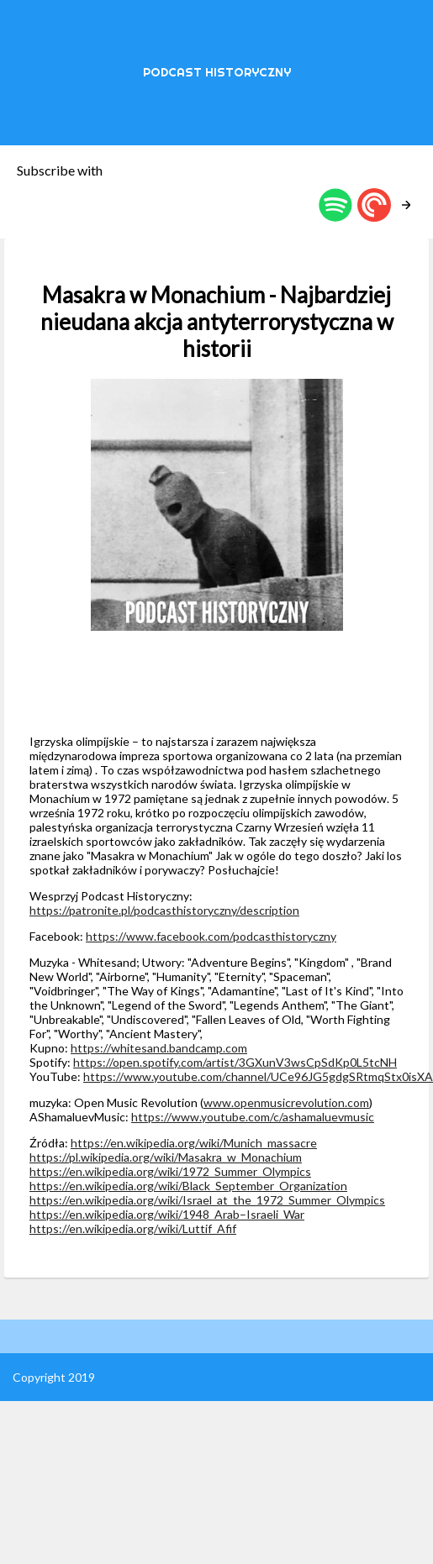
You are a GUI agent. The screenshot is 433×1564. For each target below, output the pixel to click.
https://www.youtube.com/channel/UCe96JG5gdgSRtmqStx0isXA (258, 1076)
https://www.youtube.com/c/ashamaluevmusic (252, 1117)
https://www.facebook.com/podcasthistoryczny (211, 936)
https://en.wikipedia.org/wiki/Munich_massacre (194, 1143)
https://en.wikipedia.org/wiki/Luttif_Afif (132, 1228)
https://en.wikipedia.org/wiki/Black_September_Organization (188, 1185)
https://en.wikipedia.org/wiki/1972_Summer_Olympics (170, 1171)
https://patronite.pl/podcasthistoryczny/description (164, 910)
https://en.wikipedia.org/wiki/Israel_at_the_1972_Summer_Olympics (207, 1200)
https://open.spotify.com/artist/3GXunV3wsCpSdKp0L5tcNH (235, 1062)
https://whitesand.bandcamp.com (159, 1048)
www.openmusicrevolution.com (286, 1102)
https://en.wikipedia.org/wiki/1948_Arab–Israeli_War (166, 1214)
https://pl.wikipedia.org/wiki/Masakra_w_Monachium (165, 1157)
